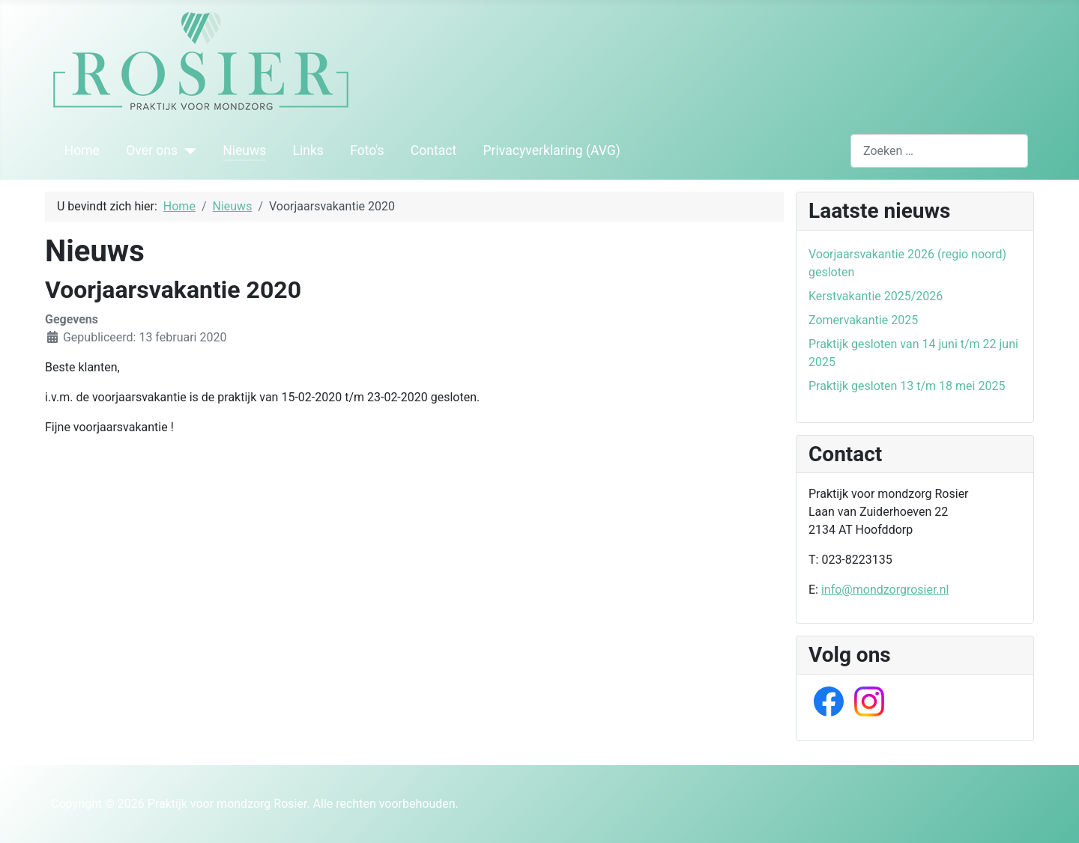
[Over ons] (187, 150)
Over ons (152, 150)
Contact (434, 150)
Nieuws (244, 150)
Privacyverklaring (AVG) (551, 150)
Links (307, 150)
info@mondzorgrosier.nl (885, 589)
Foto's (367, 150)
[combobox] (939, 151)
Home (82, 150)
